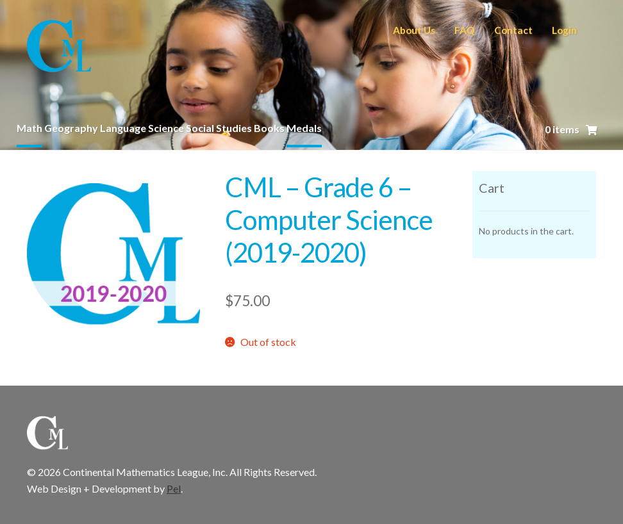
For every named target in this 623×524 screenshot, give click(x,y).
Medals (304, 128)
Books (269, 128)
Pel (174, 488)
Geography (71, 128)
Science (166, 128)
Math (29, 128)
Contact (513, 30)
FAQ (464, 30)
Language (123, 128)
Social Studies (219, 128)
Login (564, 30)
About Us (414, 30)
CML (59, 47)
